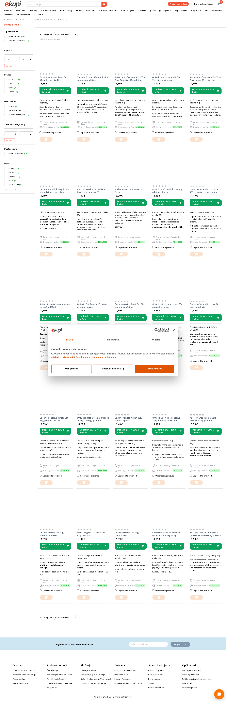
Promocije (8, 14)
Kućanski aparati (48, 10)
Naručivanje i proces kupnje (93, 674)
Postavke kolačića (113, 368)
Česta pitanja (52, 670)
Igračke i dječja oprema (160, 10)
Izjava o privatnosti (190, 674)
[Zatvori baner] (174, 330)
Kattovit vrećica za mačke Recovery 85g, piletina (203, 419)
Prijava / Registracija (201, 4)
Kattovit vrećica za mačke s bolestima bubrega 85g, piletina (91, 191)
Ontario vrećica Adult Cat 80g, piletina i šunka (167, 191)
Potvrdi (9, 66)
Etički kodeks (187, 683)
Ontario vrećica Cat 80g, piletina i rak (127, 534)
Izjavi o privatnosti (63, 357)
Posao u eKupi (19, 679)
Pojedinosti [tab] (113, 339)
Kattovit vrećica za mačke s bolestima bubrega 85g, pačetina (166, 534)
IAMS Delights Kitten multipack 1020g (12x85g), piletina (93, 419)
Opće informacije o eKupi (24, 670)
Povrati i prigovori (156, 670)
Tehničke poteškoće (55, 679)
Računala (8, 10)
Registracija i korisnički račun (59, 674)
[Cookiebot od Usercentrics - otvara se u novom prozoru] (156, 330)
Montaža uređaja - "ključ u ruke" (128, 683)
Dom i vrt (142, 10)
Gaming (34, 10)
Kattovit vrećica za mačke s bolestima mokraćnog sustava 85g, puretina (205, 534)
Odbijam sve (71, 368)
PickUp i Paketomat (122, 679)
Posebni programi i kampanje (59, 683)
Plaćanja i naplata (88, 670)
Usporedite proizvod (50, 132)
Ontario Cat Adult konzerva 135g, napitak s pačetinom (204, 191)
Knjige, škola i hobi (199, 10)
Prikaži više (11, 190)
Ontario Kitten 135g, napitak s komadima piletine (92, 78)
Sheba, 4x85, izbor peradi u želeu (128, 191)
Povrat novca (154, 679)
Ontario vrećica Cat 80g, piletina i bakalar (52, 534)
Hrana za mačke (48, 19)
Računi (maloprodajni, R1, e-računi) (96, 679)
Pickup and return (156, 687)
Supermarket (181, 10)
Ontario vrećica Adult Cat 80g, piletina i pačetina (130, 305)
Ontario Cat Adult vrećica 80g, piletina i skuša (205, 305)
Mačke (36, 19)
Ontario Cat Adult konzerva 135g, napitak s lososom (166, 419)
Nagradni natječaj (20, 683)
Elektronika (21, 10)
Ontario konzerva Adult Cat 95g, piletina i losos (166, 78)
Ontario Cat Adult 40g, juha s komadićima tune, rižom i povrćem (54, 191)
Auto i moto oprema (108, 10)
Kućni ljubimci (25, 19)
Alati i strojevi (127, 10)
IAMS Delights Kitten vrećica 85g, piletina (91, 534)
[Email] (148, 644)
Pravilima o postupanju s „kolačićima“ (97, 357)
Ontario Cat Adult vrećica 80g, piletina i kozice (92, 305)
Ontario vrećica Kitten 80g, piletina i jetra (128, 419)
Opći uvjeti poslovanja (191, 670)
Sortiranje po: (46, 34)
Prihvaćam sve (154, 368)
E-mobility (91, 10)
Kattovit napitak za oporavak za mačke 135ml (55, 305)
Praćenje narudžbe (178, 4)
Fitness (79, 10)
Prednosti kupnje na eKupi (24, 674)
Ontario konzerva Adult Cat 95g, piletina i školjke (53, 78)
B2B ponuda (39, 14)
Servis (151, 683)
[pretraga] (104, 4)
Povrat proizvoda (155, 674)
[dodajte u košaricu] (45, 139)
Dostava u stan (121, 674)
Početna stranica (10, 19)
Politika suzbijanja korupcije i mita (197, 679)
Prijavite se (180, 644)
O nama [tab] (156, 339)
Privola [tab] (70, 339)
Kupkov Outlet (23, 14)
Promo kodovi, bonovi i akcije (93, 683)
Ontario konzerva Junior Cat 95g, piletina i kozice (54, 419)
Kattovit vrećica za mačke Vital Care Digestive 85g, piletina (130, 78)
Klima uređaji (66, 10)
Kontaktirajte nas (189, 687)
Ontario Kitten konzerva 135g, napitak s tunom (167, 305)
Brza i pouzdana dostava (125, 670)
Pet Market (217, 10)
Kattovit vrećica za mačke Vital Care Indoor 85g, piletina (205, 78)
